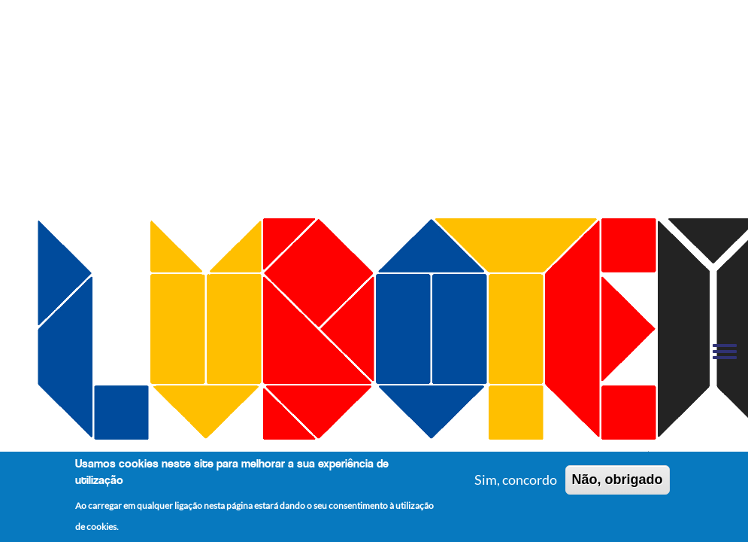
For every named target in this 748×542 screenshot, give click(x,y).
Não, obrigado (617, 481)
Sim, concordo (515, 481)
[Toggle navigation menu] (725, 352)
